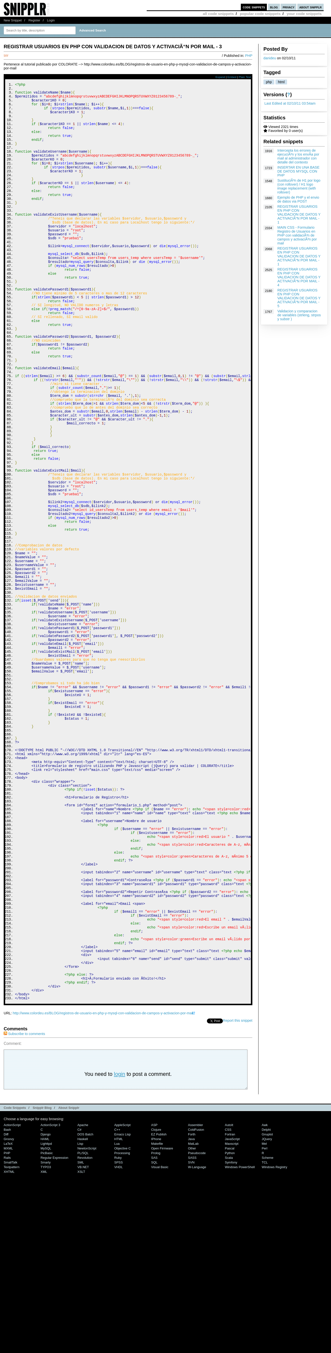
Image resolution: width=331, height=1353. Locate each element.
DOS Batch (85, 1306)
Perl (264, 1320)
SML (80, 1334)
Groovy (9, 1311)
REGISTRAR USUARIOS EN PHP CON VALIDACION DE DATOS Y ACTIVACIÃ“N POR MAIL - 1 (298, 214)
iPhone (156, 1311)
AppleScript (122, 1297)
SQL (154, 1334)
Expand (220, 77)
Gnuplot (267, 1306)
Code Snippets (15, 1280)
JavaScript (232, 1311)
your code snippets (304, 14)
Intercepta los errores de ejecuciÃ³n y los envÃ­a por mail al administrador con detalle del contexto (298, 156)
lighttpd (46, 1316)
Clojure (156, 1302)
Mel (264, 1316)
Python (230, 1325)
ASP (154, 1297)
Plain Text (245, 77)
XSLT (81, 1344)
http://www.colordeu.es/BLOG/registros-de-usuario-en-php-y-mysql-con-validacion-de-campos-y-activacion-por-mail (103, 1185)
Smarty (46, 1334)
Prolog (155, 1325)
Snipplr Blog (42, 1280)
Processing (122, 1325)
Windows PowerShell (240, 1339)
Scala (229, 1330)
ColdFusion (196, 1302)
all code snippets (218, 14)
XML (44, 1344)
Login (51, 20)
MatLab (193, 1316)
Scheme (267, 1330)
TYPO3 (46, 1339)
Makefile (157, 1316)
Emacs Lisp (122, 1306)
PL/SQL (82, 1325)
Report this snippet (237, 1192)
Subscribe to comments (24, 1206)
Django (46, 1306)
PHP (248, 56)
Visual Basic (159, 1339)
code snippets (254, 7)
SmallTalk (10, 1334)
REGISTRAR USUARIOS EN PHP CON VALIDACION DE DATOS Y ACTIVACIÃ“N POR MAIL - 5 (298, 298)
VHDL (118, 1339)
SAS (154, 1330)
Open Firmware (162, 1320)
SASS (192, 1330)
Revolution (84, 1330)
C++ (117, 1302)
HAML (45, 1311)
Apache (82, 1297)
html (281, 82)
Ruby (118, 1330)
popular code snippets (260, 14)
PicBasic (47, 1325)
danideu (269, 58)
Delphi (266, 1302)
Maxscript (231, 1316)
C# (79, 1302)
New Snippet (13, 20)
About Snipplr (68, 1280)
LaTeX (8, 1316)
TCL (265, 1334)
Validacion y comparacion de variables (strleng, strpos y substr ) (299, 315)
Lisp (80, 1316)
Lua (117, 1316)
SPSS (118, 1334)
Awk (265, 1297)
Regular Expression (54, 1330)
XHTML (9, 1344)
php (269, 82)
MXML (8, 1320)
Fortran (230, 1306)
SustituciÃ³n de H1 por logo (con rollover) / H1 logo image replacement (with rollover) (298, 186)
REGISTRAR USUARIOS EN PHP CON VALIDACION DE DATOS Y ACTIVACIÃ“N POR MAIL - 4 (298, 277)
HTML (118, 1311)
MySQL (46, 1320)
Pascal (229, 1320)
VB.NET (83, 1339)
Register (34, 20)
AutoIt (229, 1297)
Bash (7, 1302)
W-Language (197, 1339)
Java (191, 1311)
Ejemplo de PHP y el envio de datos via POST (298, 199)
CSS (228, 1302)
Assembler (195, 1297)
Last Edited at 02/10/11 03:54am (290, 103)
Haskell (82, 1311)
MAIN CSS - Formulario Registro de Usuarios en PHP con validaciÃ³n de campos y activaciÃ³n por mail (297, 235)
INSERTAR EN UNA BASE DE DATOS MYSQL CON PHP (298, 171)
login (119, 1246)
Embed (231, 77)
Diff (6, 1306)
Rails (7, 1330)
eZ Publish (159, 1306)
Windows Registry (274, 1339)
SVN (191, 1334)
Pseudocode (197, 1325)
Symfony (231, 1334)
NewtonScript (86, 1320)
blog (274, 7)
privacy (288, 7)
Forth (191, 1306)
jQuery (267, 1311)
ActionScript (12, 1297)
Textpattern (11, 1339)
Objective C (122, 1320)
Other (192, 1320)
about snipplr (310, 7)
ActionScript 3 (50, 1297)
